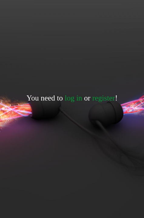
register (103, 98)
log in (73, 98)
